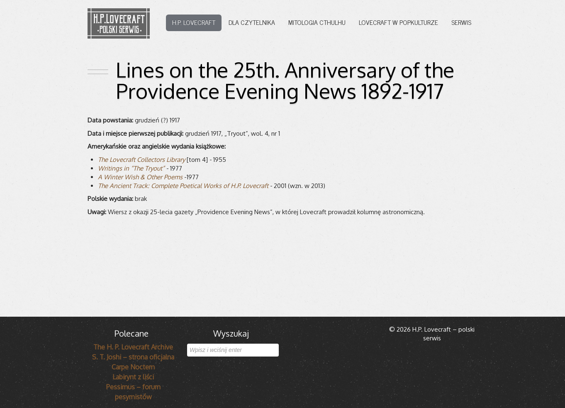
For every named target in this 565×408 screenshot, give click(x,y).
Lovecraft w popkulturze (398, 22)
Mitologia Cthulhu (317, 22)
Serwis (461, 22)
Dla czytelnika (252, 22)
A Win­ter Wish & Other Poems (140, 177)
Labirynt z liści (133, 377)
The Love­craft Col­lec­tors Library (141, 160)
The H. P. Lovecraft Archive (133, 347)
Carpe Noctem (133, 367)
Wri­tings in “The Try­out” (131, 168)
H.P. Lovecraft (193, 22)
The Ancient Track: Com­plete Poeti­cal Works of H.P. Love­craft (183, 186)
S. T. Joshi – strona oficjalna (133, 357)
